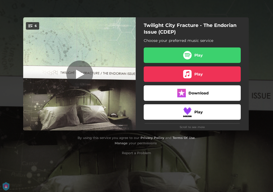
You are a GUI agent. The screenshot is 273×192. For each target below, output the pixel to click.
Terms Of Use (183, 138)
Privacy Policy (152, 138)
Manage (121, 143)
